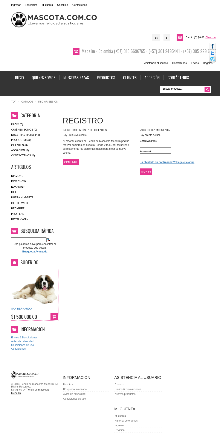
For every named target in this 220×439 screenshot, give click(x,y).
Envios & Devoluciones (24, 337)
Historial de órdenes (126, 420)
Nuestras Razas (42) (25, 134)
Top (13, 101)
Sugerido (29, 262)
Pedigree (17, 208)
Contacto (120, 384)
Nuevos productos (125, 393)
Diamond (17, 175)
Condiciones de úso (74, 398)
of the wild (19, 203)
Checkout (62, 4)
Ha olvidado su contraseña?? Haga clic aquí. (167, 162)
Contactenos (79, 4)
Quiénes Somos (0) (24, 129)
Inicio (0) (17, 124)
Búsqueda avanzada (75, 389)
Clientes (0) (19, 145)
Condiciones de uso (22, 345)
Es (156, 37)
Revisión (120, 430)
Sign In (146, 171)
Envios (195, 63)
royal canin (19, 219)
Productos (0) (21, 140)
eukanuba (18, 186)
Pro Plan (17, 213)
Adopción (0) (20, 150)
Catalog (27, 101)
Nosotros (68, 384)
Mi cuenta (47, 4)
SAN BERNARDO (21, 308)
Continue (71, 162)
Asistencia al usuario (156, 63)
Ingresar (16, 4)
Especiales (31, 4)
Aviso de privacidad (22, 341)
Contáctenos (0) (23, 155)
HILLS (14, 192)
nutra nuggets (22, 197)
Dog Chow (18, 181)
